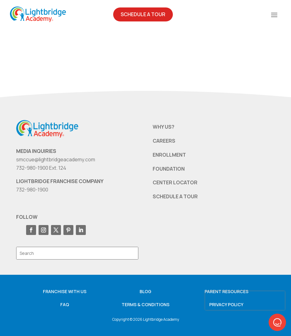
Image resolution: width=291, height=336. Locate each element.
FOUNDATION (169, 168)
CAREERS (164, 140)
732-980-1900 (32, 189)
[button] (277, 322)
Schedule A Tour (143, 14)
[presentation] (245, 300)
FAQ (64, 304)
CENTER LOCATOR (175, 182)
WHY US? (163, 126)
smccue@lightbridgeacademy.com (55, 159)
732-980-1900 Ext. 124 (41, 167)
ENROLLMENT (169, 154)
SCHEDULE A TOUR (175, 196)
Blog (145, 291)
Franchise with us (64, 291)
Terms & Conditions (145, 304)
